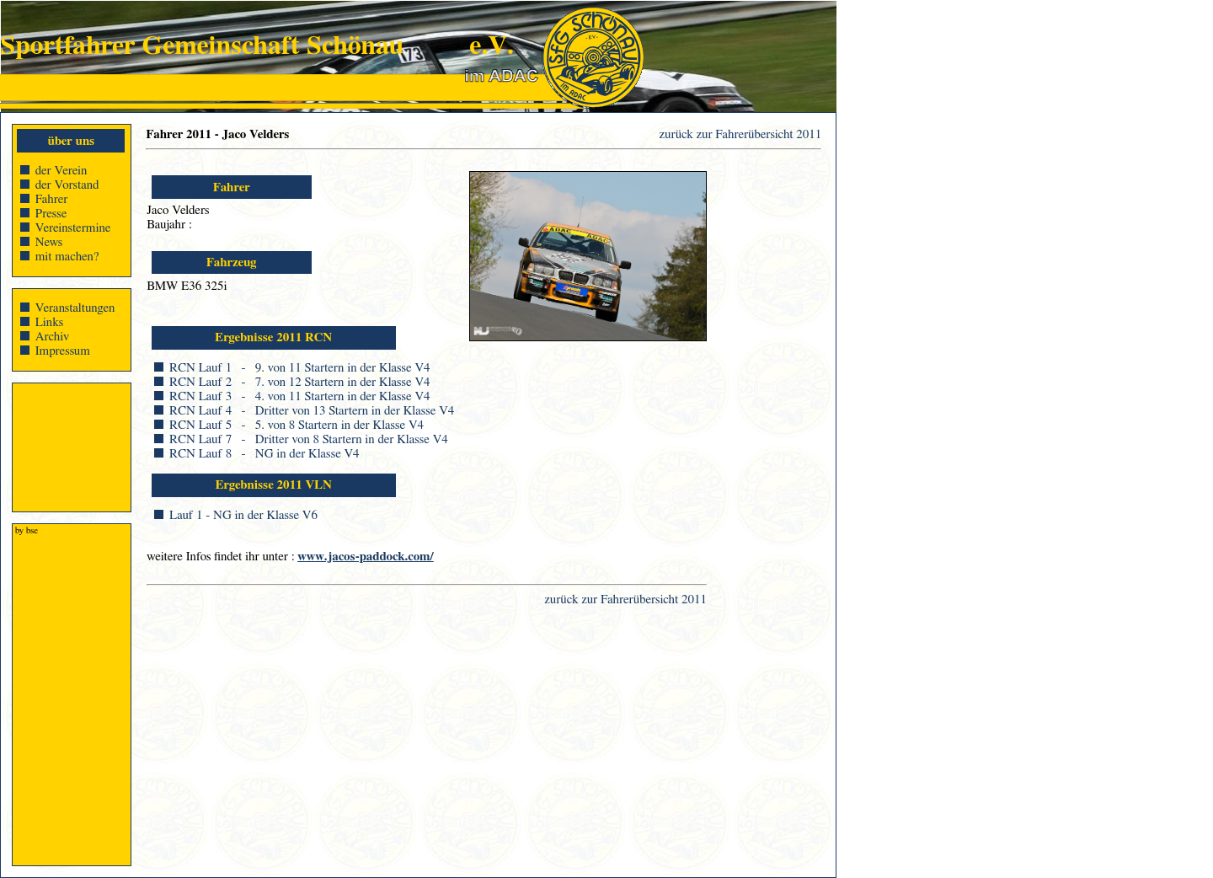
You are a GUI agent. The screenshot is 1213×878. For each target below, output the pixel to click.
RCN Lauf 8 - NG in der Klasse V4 (264, 453)
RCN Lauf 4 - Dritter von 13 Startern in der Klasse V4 (311, 410)
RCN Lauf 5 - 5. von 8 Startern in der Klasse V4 (296, 425)
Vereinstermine (73, 228)
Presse (51, 213)
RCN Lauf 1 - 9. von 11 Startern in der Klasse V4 (299, 367)
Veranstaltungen (75, 308)
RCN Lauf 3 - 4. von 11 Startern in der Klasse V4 (299, 396)
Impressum (62, 351)
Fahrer (51, 199)
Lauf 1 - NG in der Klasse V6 (243, 515)
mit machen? (67, 256)
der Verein (61, 170)
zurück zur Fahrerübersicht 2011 (740, 134)
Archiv (52, 336)
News (49, 242)
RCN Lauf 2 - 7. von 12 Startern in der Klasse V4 (299, 382)
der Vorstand (67, 185)
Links (49, 322)
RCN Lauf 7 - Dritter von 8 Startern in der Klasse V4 (308, 439)
